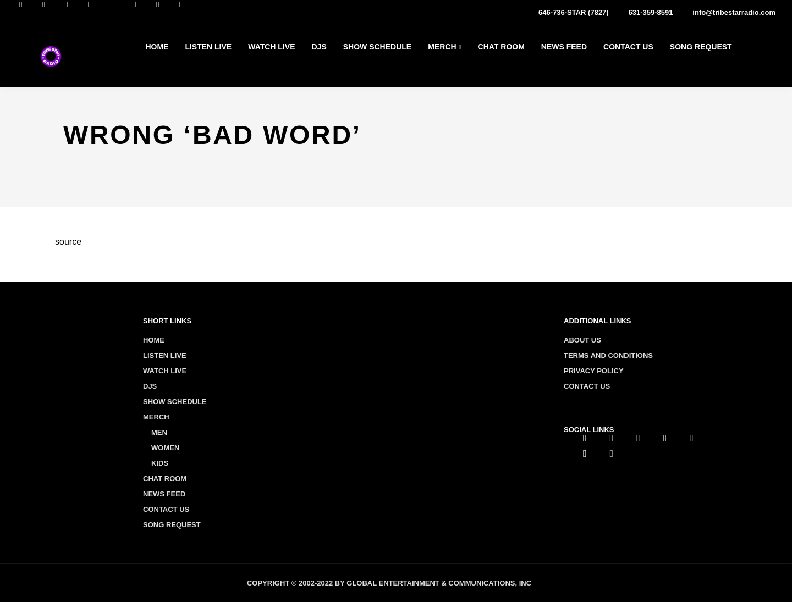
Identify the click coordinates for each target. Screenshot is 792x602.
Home (156, 46)
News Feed (564, 46)
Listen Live (208, 46)
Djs (318, 46)
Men (159, 432)
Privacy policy (594, 371)
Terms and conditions (608, 355)
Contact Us (628, 46)
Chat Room (501, 46)
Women (165, 448)
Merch (442, 46)
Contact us (587, 386)
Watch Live (271, 46)
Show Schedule (377, 46)
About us (582, 340)
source (68, 241)
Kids (159, 463)
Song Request (701, 46)
